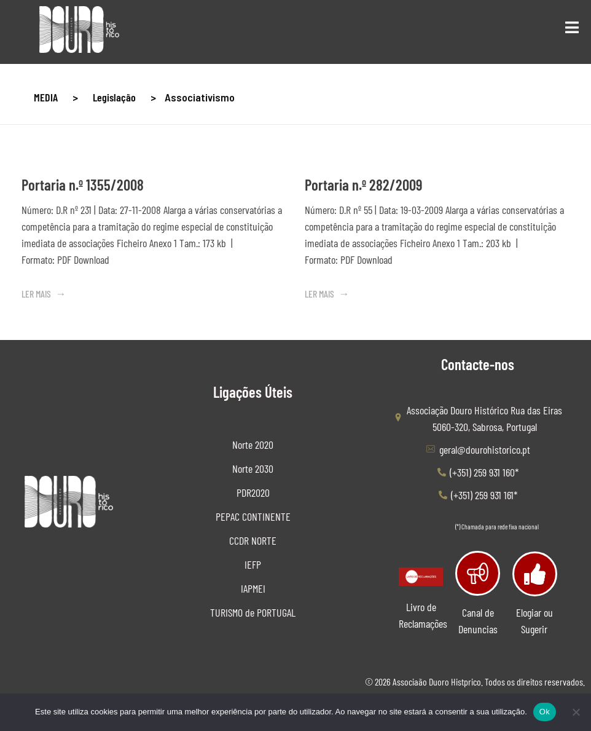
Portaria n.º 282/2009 (363, 184)
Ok (544, 711)
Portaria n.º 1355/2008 (83, 184)
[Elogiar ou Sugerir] (534, 573)
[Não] (575, 712)
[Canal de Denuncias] (477, 573)
